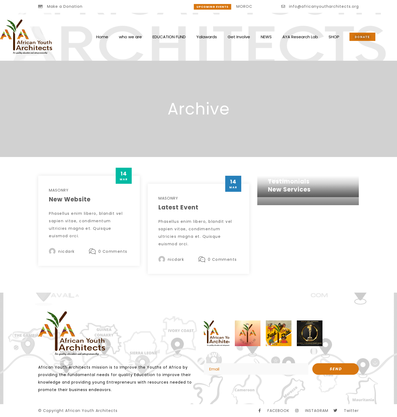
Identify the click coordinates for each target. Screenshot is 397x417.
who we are (130, 37)
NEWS (266, 37)
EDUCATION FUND (169, 37)
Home (102, 37)
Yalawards (206, 37)
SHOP (334, 37)
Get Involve (239, 37)
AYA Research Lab (300, 37)
